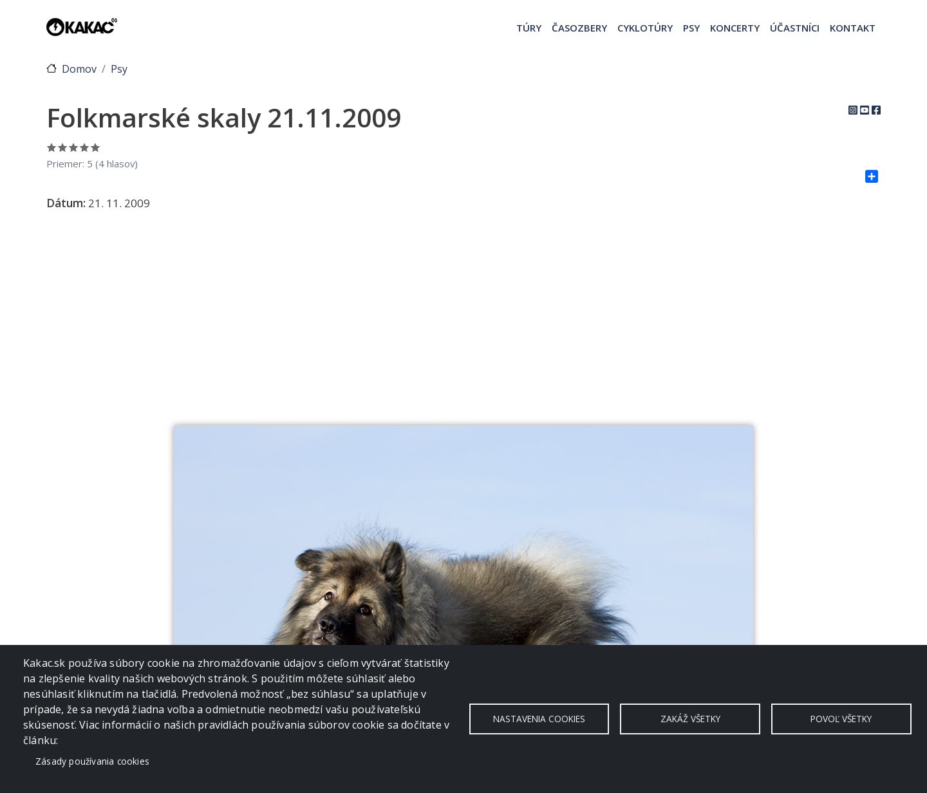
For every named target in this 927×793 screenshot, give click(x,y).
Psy (691, 27)
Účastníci (794, 27)
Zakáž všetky (690, 719)
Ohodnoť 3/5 (73, 147)
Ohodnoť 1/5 (51, 147)
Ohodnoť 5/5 (95, 147)
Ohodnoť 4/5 (84, 147)
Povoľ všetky (841, 719)
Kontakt (853, 27)
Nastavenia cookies (539, 719)
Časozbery (579, 27)
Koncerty (735, 27)
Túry (528, 27)
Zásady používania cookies (92, 761)
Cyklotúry (645, 27)
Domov (79, 69)
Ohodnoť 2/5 (62, 147)
